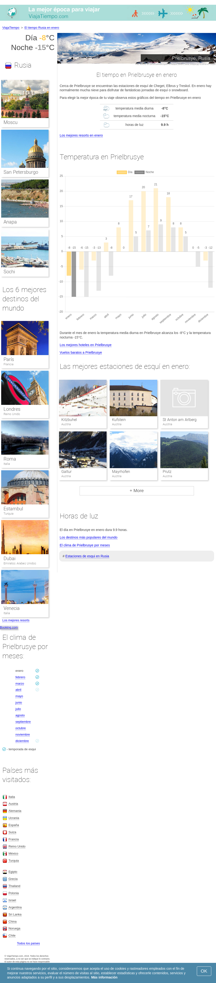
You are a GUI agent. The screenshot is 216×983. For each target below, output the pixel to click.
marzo (19, 683)
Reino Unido (12, 414)
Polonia (14, 893)
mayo (19, 696)
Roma (10, 459)
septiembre (23, 721)
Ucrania (14, 818)
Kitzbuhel (69, 419)
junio (18, 702)
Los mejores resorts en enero (81, 135)
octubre (20, 728)
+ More (137, 490)
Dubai (9, 558)
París (9, 359)
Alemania (15, 811)
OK (204, 971)
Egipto (13, 871)
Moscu (11, 122)
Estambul (13, 509)
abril (18, 689)
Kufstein (119, 419)
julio (18, 709)
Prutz (167, 471)
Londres (12, 409)
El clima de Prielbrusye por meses (85, 545)
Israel (12, 900)
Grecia (13, 879)
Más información (104, 977)
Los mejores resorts (15, 620)
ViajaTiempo (10, 27)
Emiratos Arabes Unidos (20, 563)
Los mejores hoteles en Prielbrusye (86, 345)
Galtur (66, 471)
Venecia (12, 608)
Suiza (12, 832)
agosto (20, 715)
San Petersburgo (21, 172)
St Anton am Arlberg (179, 419)
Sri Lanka (15, 914)
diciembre (22, 741)
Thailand (14, 886)
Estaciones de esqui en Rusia (87, 556)
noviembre (22, 734)
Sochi (9, 271)
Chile (12, 935)
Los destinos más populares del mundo (88, 537)
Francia (9, 364)
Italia (7, 464)
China (13, 921)
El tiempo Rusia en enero (42, 27)
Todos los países (28, 943)
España (14, 825)
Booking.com (9, 627)
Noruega (14, 928)
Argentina (15, 907)
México (13, 853)
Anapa (10, 222)
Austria (13, 803)
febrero (20, 677)
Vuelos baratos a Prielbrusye (81, 352)
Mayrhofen (121, 471)
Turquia (9, 513)
